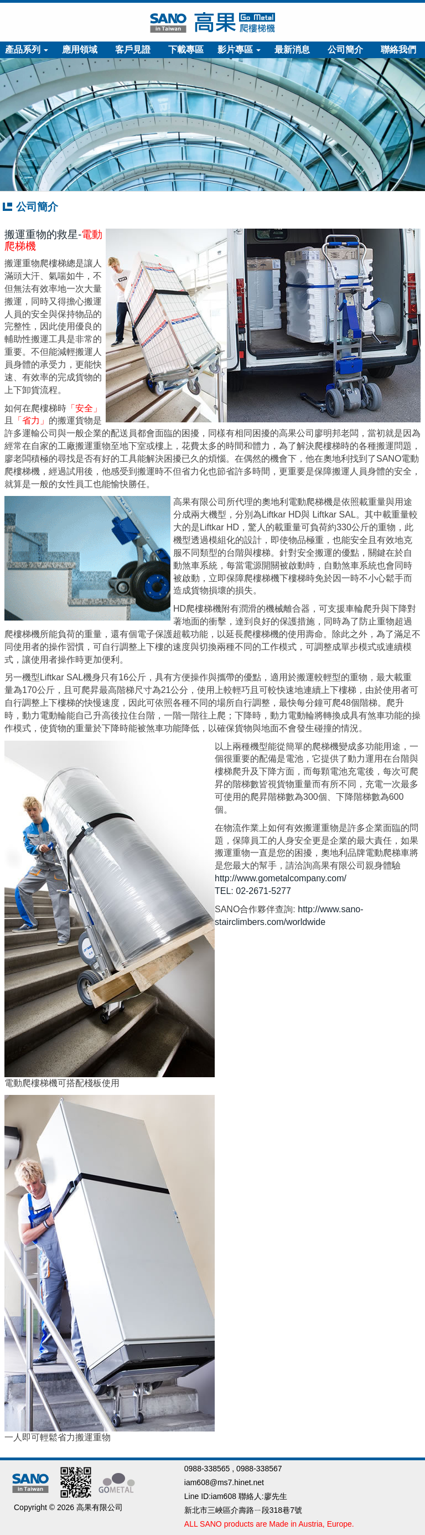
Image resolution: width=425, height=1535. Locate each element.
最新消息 (292, 49)
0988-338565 (207, 1468)
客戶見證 (133, 49)
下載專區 (186, 49)
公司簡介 (345, 49)
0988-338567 (259, 1468)
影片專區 (239, 49)
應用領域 (79, 49)
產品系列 (26, 49)
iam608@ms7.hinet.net (224, 1482)
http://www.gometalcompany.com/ (280, 878)
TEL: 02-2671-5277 (253, 891)
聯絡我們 (398, 49)
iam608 (223, 1496)
